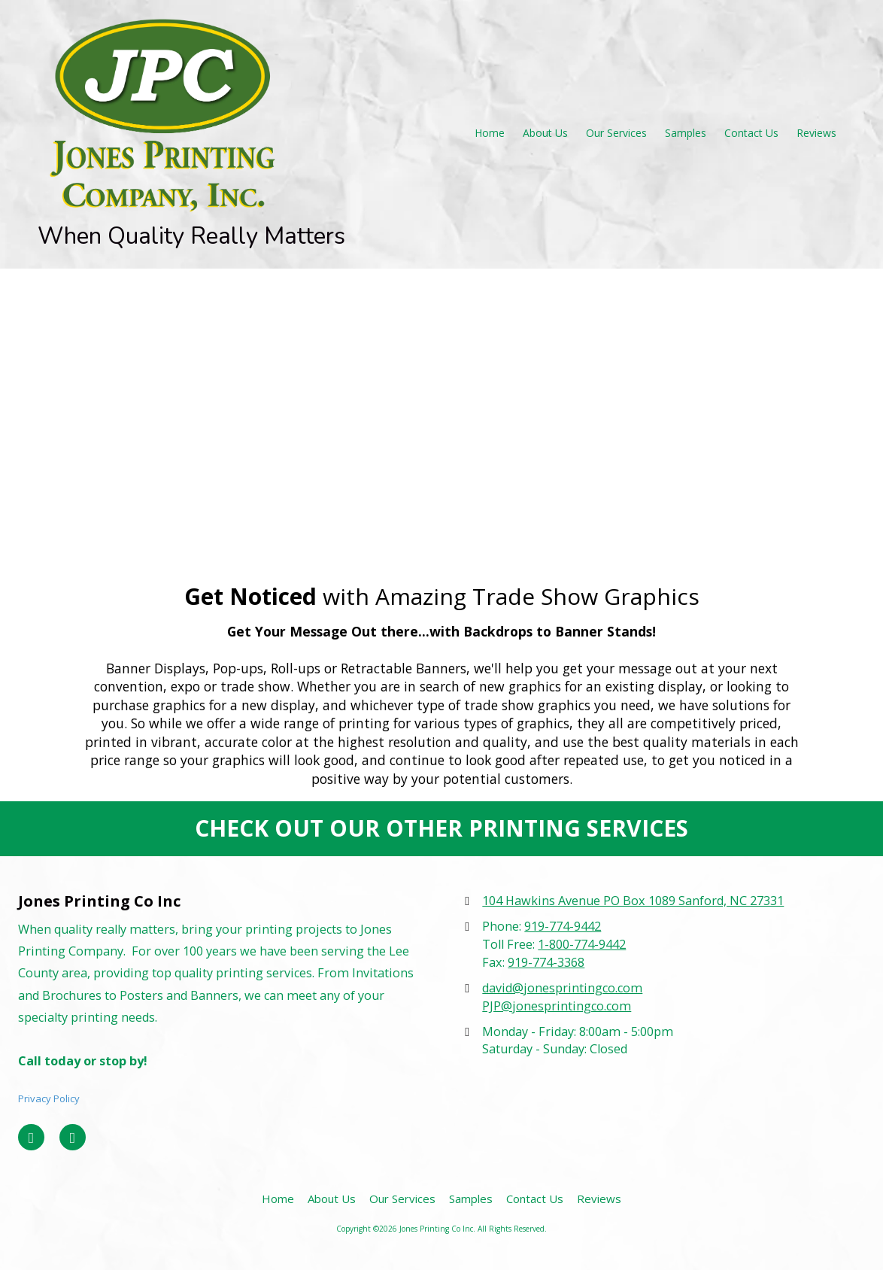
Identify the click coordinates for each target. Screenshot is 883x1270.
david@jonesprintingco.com (562, 988)
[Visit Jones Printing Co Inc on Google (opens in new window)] (72, 1137)
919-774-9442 (562, 926)
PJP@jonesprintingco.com (556, 1006)
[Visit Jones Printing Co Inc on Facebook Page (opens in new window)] (31, 1137)
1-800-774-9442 (582, 944)
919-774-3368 (546, 962)
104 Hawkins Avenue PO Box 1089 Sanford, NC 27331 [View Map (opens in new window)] (633, 900)
